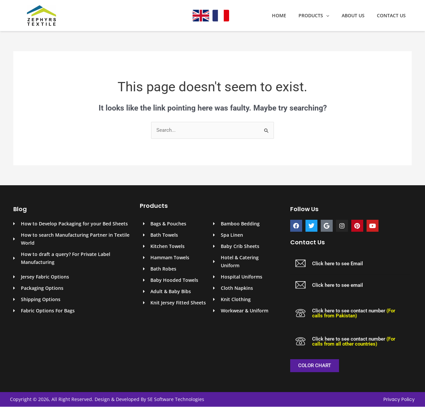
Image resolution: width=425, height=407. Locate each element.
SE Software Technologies (175, 399)
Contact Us (392, 15)
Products (321, 15)
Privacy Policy (399, 399)
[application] (334, 15)
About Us (357, 15)
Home (290, 15)
